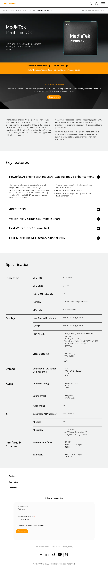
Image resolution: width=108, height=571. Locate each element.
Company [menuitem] (13, 488)
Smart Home (22, 10)
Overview (84, 10)
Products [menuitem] (12, 476)
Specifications (99, 10)
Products (12, 10)
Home (5, 10)
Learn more (54, 97)
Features (91, 10)
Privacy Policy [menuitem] (68, 547)
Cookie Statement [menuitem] (42, 547)
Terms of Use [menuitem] (55, 547)
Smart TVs (31, 10)
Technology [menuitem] (14, 482)
